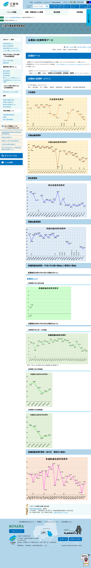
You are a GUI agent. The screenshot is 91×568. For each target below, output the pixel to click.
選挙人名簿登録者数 (8, 46)
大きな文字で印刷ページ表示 (83, 47)
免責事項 (39, 521)
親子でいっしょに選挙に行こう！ (11, 77)
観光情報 (57, 12)
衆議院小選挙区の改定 (8, 99)
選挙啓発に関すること (10, 67)
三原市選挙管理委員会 (15, 17)
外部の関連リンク (8, 111)
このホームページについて (51, 521)
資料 (4, 96)
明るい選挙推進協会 (8, 119)
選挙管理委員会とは (8, 43)
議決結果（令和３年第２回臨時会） (11, 140)
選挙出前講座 (6, 70)
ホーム (6, 17)
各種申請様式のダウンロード (10, 48)
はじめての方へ (38, 2)
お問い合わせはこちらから (61, 512)
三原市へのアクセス (17, 531)
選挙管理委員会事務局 (36, 508)
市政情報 (79, 12)
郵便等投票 (6, 62)
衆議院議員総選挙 (35, 266)
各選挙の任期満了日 (8, 102)
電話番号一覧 (63, 539)
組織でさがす (56, 6)
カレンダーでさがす (67, 6)
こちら (70, 64)
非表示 (90, 9)
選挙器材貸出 (6, 73)
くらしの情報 (11, 12)
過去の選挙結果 (7, 106)
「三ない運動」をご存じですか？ (11, 50)
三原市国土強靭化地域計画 (8, 144)
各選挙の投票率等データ (11, 20)
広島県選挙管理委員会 (8, 114)
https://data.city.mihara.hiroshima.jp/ (59, 71)
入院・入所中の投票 (8, 60)
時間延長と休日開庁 (75, 539)
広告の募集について (67, 521)
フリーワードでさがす (29, 6)
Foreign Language (56, 2)
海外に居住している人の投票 (10, 91)
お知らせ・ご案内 (8, 39)
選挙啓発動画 (6, 75)
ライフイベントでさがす (75, 6)
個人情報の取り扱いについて (26, 521)
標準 (75, 2)
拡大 (71, 2)
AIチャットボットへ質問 (83, 6)
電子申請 (89, 6)
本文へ (31, 2)
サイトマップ (47, 2)
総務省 (4, 117)
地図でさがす (61, 6)
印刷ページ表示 (70, 47)
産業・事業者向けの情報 (34, 12)
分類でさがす (51, 6)
